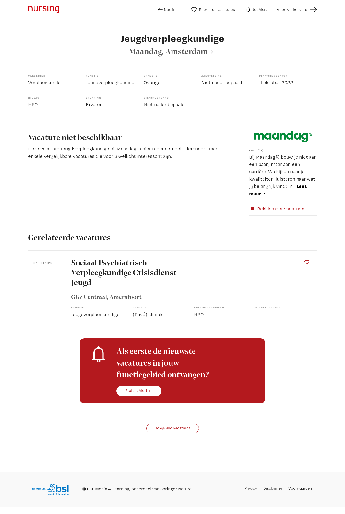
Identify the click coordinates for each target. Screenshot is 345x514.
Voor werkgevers (292, 9)
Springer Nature (176, 488)
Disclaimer (272, 488)
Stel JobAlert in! (139, 390)
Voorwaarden (300, 488)
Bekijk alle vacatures (173, 428)
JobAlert (256, 9)
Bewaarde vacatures (213, 9)
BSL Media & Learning (108, 488)
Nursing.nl (170, 9)
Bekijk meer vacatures (277, 209)
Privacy (250, 488)
